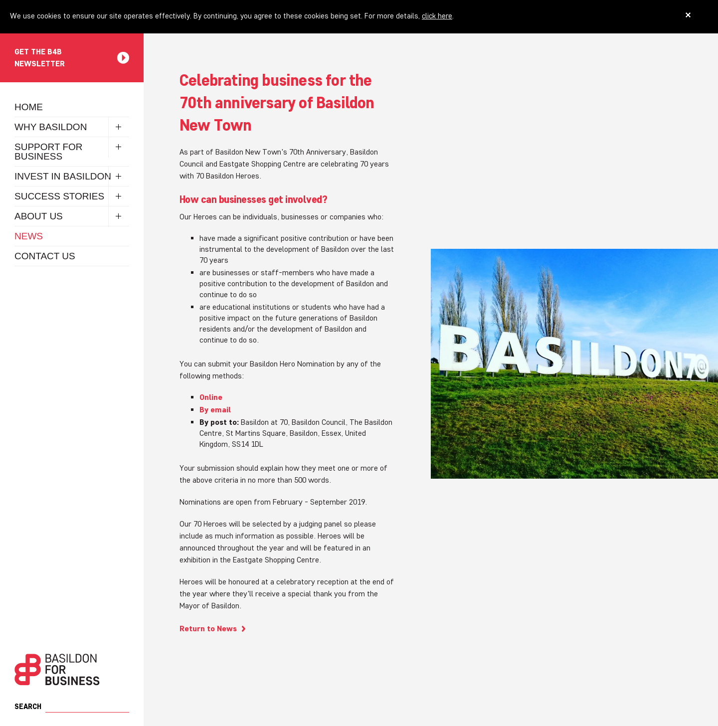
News (28, 236)
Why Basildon (50, 127)
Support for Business (48, 152)
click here (437, 15)
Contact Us (44, 256)
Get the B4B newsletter (39, 57)
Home (28, 107)
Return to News (208, 628)
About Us (38, 216)
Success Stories (59, 196)
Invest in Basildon (62, 176)
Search (27, 706)
